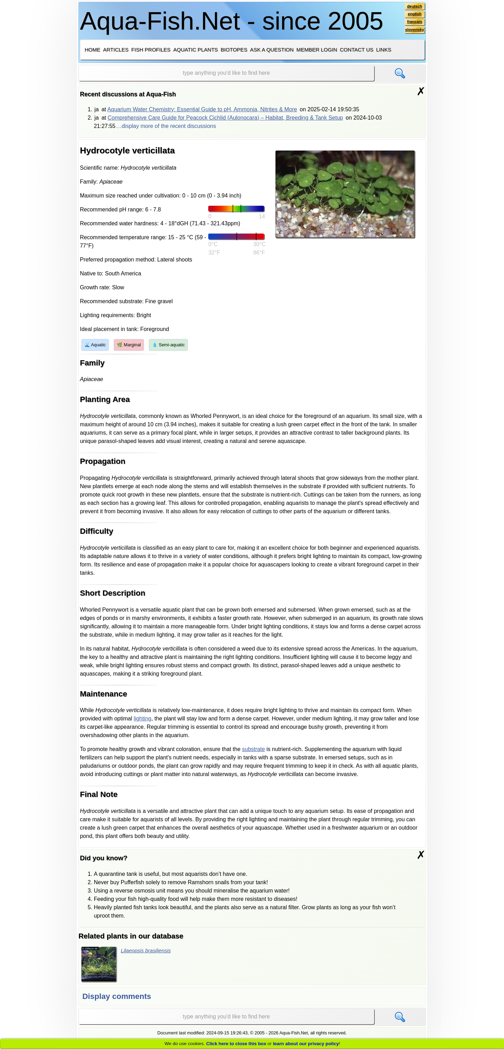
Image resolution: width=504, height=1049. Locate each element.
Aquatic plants (195, 50)
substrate (253, 749)
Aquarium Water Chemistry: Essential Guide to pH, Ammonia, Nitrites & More (202, 109)
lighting (142, 718)
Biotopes (234, 50)
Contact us (356, 50)
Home (92, 50)
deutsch (414, 6)
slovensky (413, 31)
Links (383, 50)
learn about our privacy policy (306, 1043)
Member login (316, 50)
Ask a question (272, 50)
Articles (115, 50)
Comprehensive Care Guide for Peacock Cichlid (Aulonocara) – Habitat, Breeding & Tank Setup (225, 118)
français (414, 23)
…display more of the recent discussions (166, 126)
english (413, 15)
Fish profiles (150, 50)
